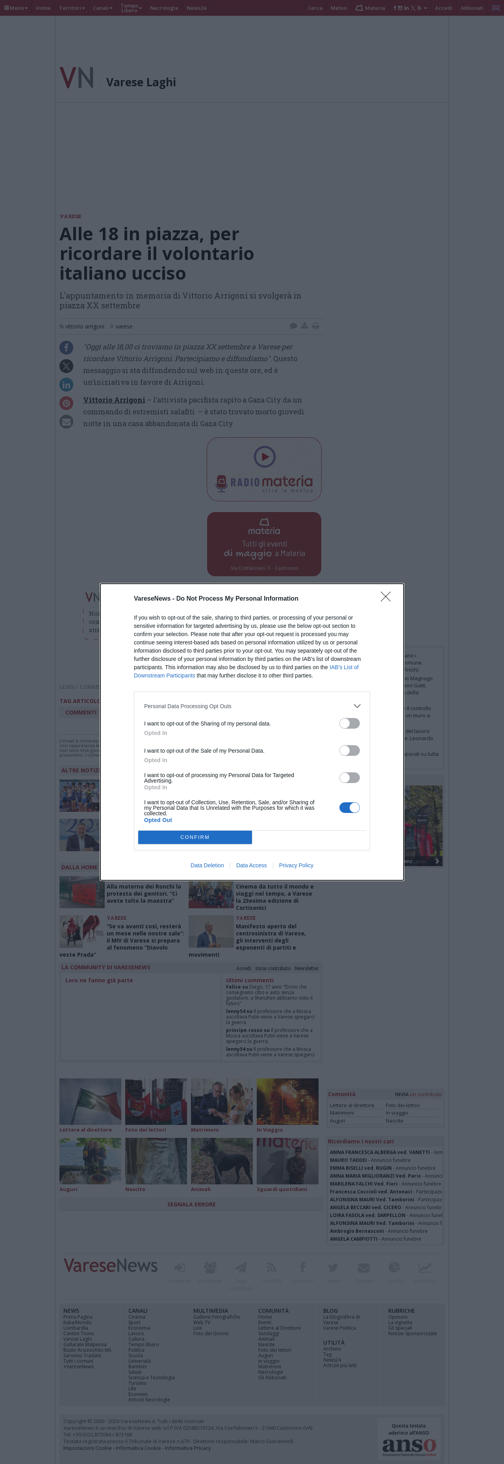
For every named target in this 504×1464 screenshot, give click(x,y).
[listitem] (252, 706)
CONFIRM (195, 837)
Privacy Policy (296, 865)
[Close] (388, 599)
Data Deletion (207, 865)
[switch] (349, 723)
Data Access (251, 865)
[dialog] (252, 732)
